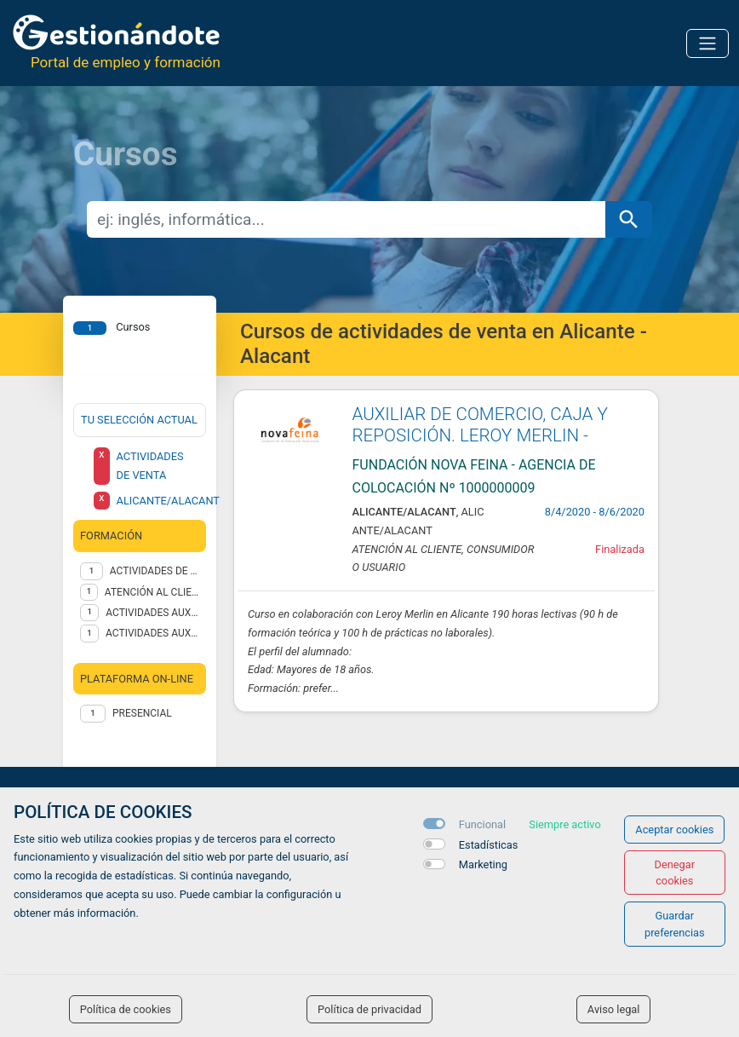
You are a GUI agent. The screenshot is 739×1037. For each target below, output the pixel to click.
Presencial (142, 713)
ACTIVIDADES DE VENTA (154, 571)
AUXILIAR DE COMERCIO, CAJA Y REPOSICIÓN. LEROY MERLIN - (480, 425)
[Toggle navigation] (707, 43)
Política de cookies (125, 1009)
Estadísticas (488, 844)
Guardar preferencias (674, 923)
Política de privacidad (369, 1009)
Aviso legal (613, 1009)
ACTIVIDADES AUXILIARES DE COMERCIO (152, 633)
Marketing (483, 864)
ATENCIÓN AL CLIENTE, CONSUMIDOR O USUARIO (152, 592)
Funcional (482, 824)
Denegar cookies (675, 872)
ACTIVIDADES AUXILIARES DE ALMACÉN (152, 613)
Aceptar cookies (674, 829)
